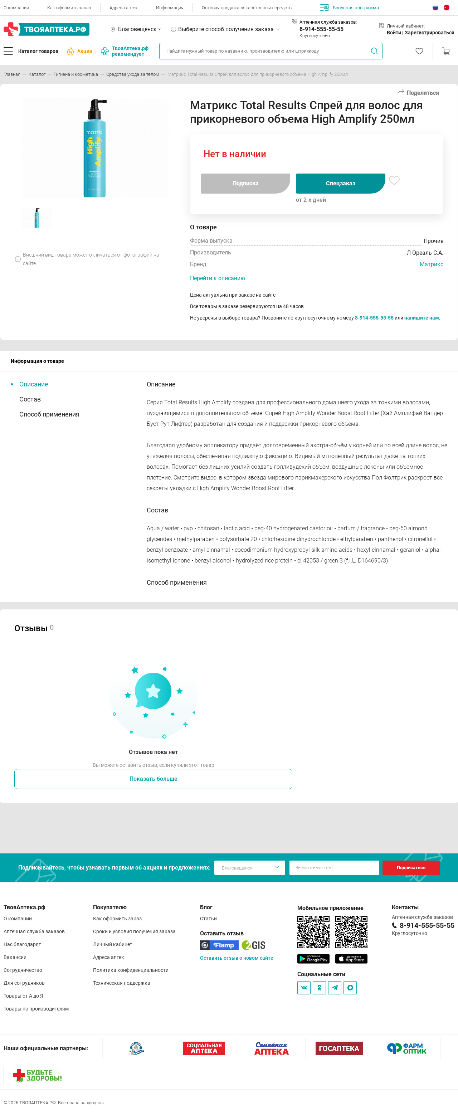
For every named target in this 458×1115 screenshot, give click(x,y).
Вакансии (15, 957)
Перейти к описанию (217, 278)
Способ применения (49, 414)
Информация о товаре (37, 361)
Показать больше (153, 778)
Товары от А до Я (23, 996)
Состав (30, 399)
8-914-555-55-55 (321, 29)
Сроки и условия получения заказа (134, 931)
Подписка (246, 183)
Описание (33, 384)
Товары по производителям (36, 1009)
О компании (16, 7)
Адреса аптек (123, 7)
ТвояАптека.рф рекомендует (124, 51)
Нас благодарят (22, 944)
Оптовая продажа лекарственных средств (247, 7)
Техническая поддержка (121, 983)
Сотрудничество (23, 970)
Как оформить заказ (69, 7)
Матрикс (431, 264)
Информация (170, 7)
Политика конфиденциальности (131, 970)
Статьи (208, 918)
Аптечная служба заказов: (328, 22)
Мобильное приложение (330, 908)
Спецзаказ (340, 183)
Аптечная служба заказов (34, 931)
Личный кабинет (112, 944)
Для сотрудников (24, 983)
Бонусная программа (349, 7)
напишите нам (421, 318)
